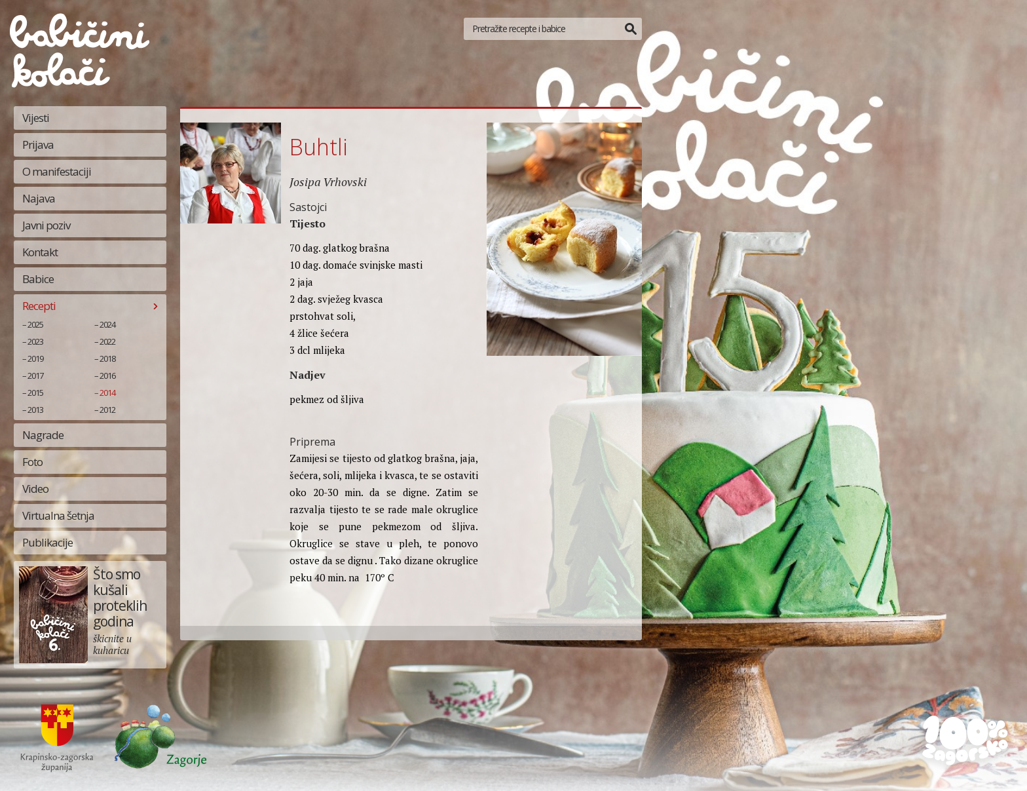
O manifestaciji (56, 171)
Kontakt (40, 252)
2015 (35, 392)
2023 (35, 341)
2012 (107, 409)
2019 (35, 358)
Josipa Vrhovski (328, 181)
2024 (107, 324)
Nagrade (43, 434)
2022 (107, 341)
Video (35, 488)
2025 (35, 324)
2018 (107, 358)
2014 (107, 392)
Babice (38, 278)
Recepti (39, 305)
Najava (38, 198)
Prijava (38, 144)
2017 (35, 375)
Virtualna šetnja (58, 515)
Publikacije (47, 542)
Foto (32, 461)
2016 (107, 375)
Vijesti (35, 117)
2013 (35, 409)
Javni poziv (46, 225)
